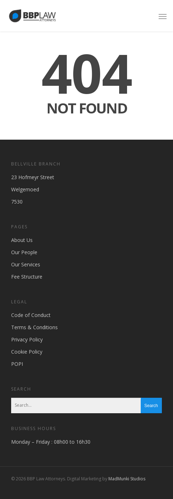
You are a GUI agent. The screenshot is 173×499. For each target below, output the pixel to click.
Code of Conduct (31, 315)
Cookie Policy (26, 351)
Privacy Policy (27, 339)
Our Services (25, 264)
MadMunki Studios (126, 479)
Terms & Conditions (34, 327)
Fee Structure (26, 276)
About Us (22, 240)
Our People (24, 252)
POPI (17, 363)
